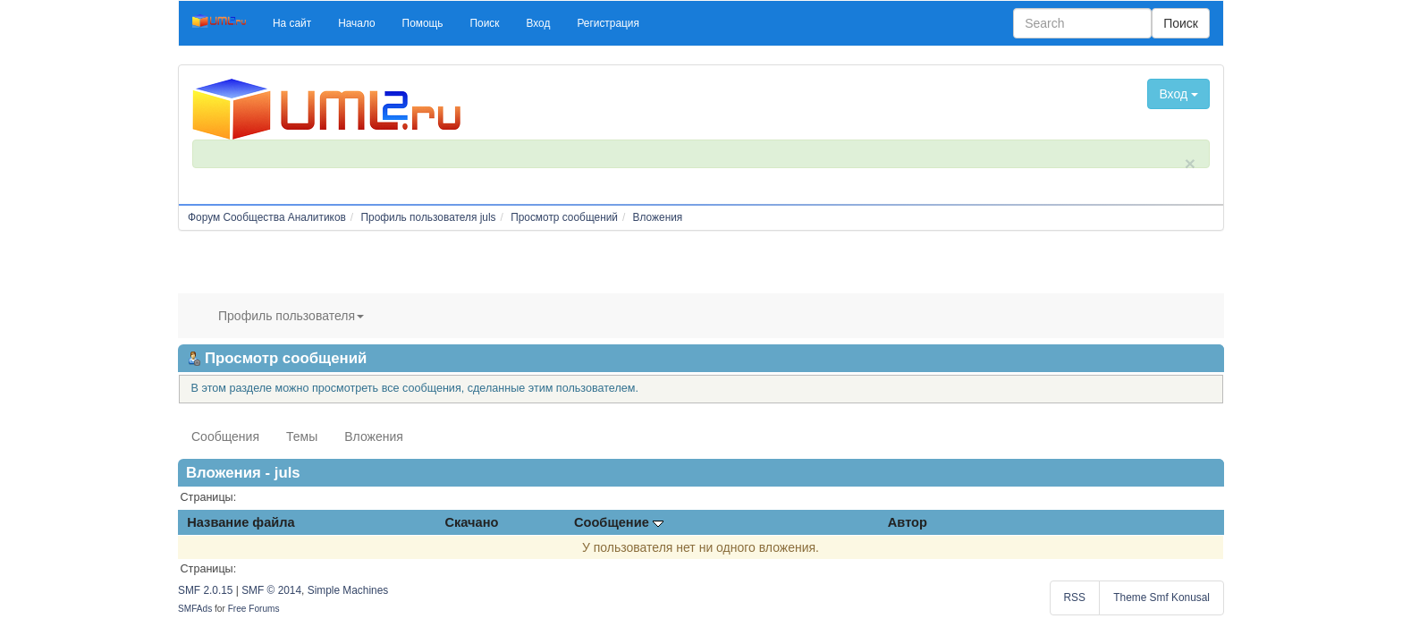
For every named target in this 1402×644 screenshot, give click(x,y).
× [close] (1190, 163)
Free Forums (254, 609)
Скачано (471, 522)
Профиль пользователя (291, 316)
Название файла (240, 522)
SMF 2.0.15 (205, 590)
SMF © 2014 (271, 590)
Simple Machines (348, 590)
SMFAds (195, 609)
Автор (907, 522)
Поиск (1180, 23)
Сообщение (618, 522)
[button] (292, 23)
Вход (1178, 94)
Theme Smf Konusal (1161, 597)
